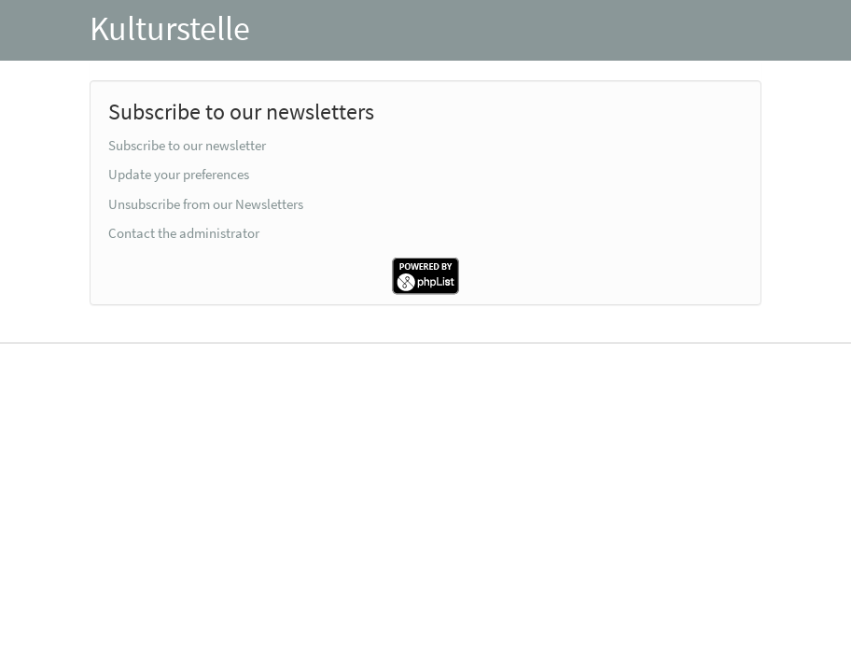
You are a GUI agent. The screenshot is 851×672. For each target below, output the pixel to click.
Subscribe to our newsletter (187, 145)
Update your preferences (178, 174)
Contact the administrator (183, 233)
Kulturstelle (170, 28)
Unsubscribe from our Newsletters (205, 204)
